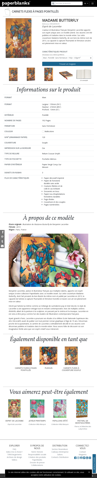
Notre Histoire (37, 452)
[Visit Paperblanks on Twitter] (84, 457)
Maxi (61, 57)
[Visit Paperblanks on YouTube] (81, 457)
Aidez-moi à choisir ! (14, 452)
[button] (15, 260)
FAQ (14, 449)
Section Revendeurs (60, 449)
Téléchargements (14, 454)
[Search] (69, 3)
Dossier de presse (37, 462)
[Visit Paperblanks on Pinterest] (90, 457)
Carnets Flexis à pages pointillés (35, 11)
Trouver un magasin (67, 64)
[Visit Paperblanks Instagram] (78, 457)
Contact (82, 452)
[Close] (89, 472)
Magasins (83, 454)
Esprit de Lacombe (51, 26)
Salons (60, 454)
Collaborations (37, 465)
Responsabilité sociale (37, 454)
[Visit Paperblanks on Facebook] (75, 457)
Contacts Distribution (60, 457)
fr (85, 3)
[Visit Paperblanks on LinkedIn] (87, 457)
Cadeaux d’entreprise (59, 452)
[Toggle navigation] (92, 3)
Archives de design (14, 457)
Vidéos (14, 460)
